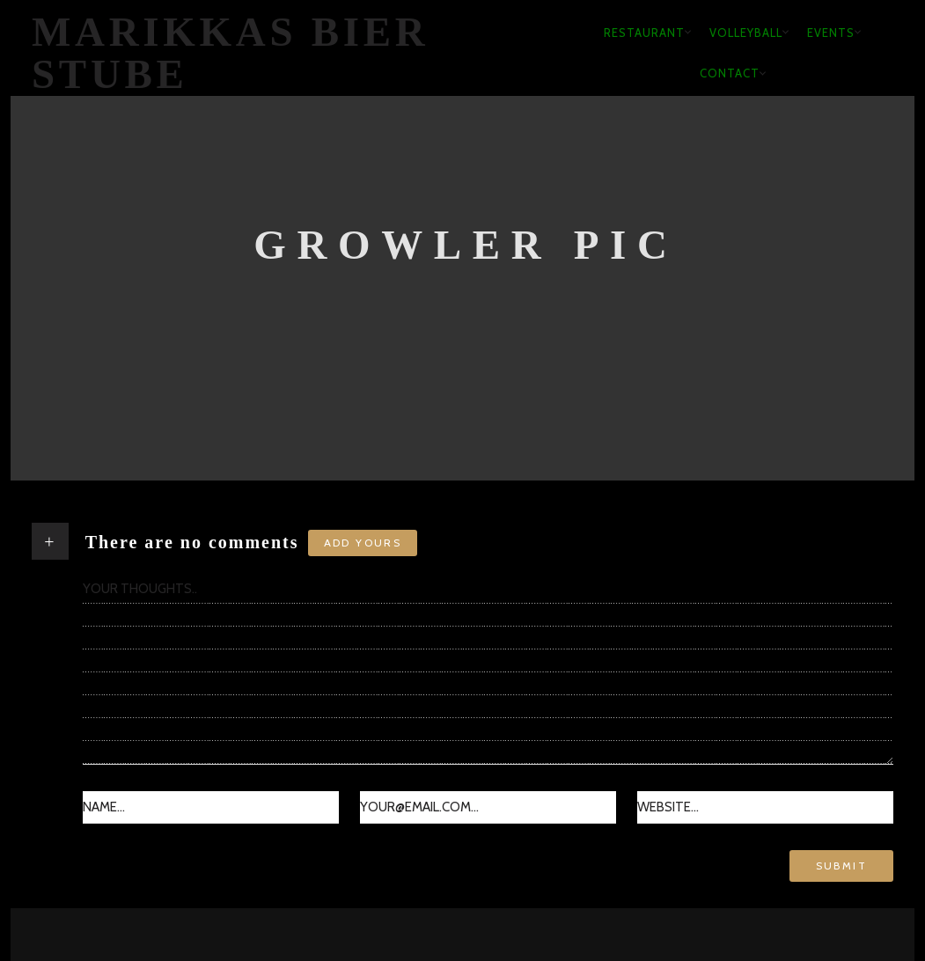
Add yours (363, 542)
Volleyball (745, 33)
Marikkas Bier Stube (230, 53)
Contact (730, 73)
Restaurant (644, 33)
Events (831, 33)
